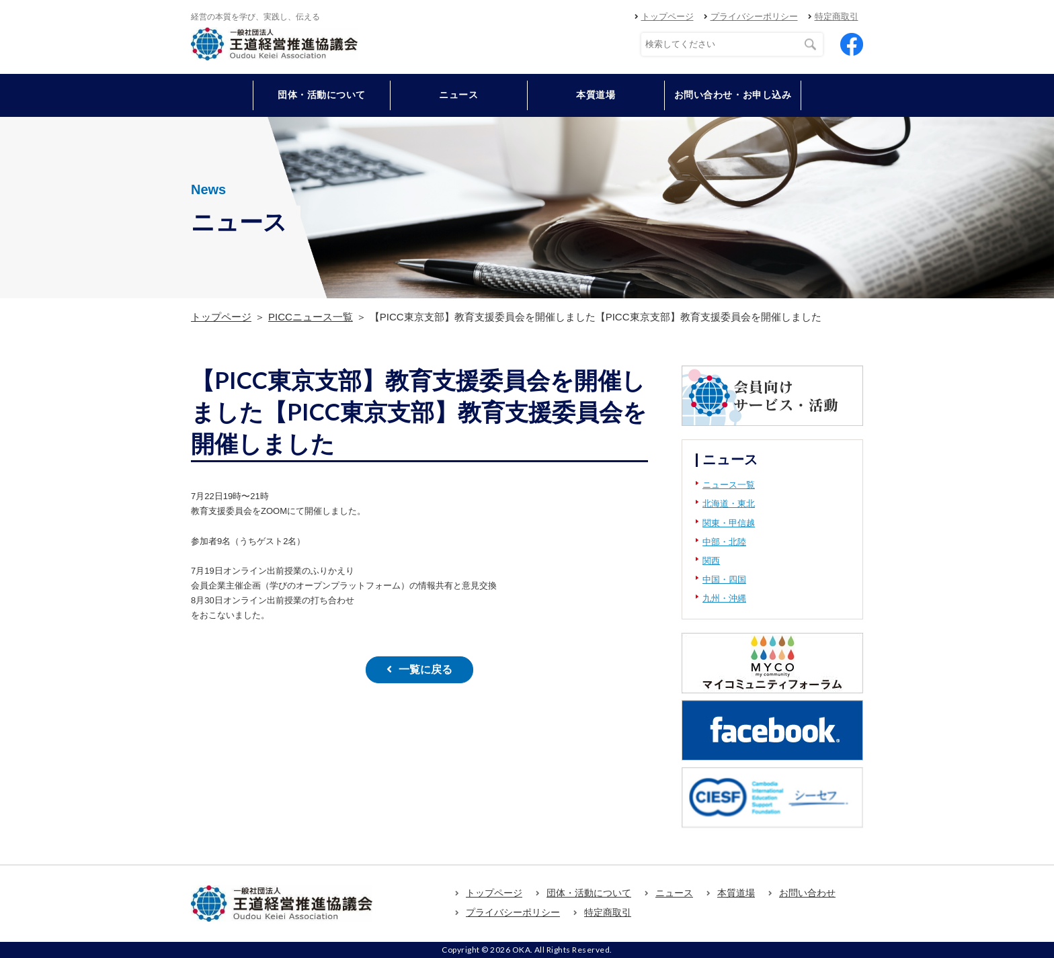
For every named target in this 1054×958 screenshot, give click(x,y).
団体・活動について (588, 892)
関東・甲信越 (728, 523)
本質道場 (595, 94)
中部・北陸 (724, 542)
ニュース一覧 (728, 485)
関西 (711, 561)
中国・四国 (724, 579)
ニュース (458, 94)
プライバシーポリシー (754, 16)
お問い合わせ (807, 892)
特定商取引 (836, 16)
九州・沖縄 (724, 598)
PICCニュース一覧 (310, 316)
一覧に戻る (425, 669)
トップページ (667, 16)
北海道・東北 (728, 503)
